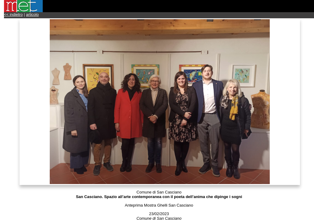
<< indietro (13, 14)
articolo (32, 14)
